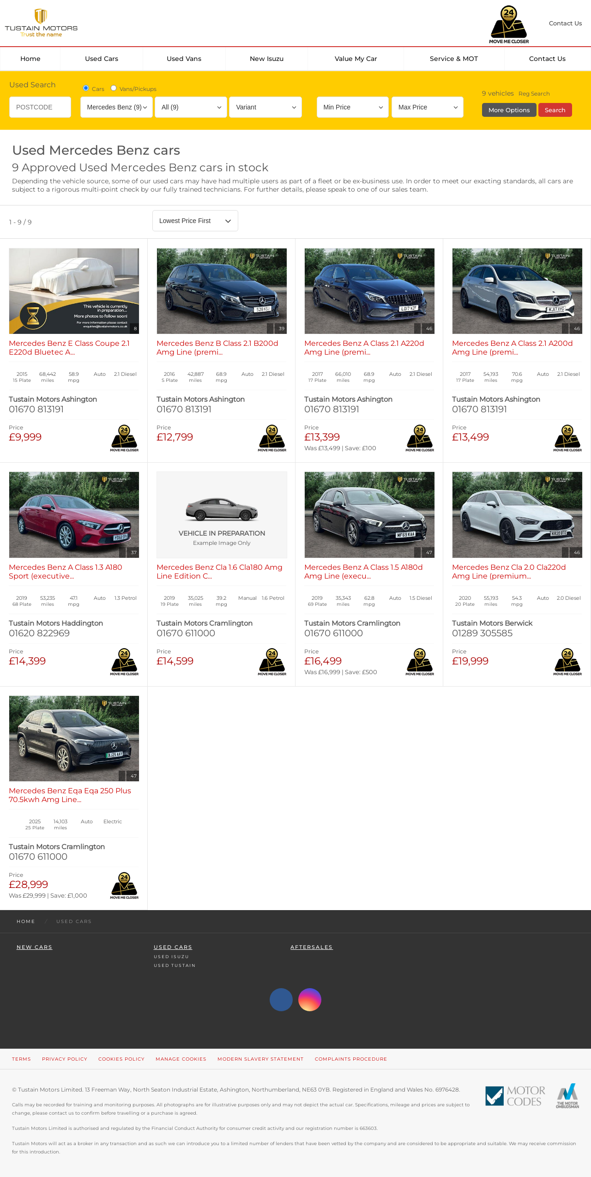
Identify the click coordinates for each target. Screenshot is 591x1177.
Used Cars (101, 58)
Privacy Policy (64, 1059)
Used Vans (184, 58)
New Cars (35, 947)
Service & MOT (454, 58)
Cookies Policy (121, 1059)
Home (30, 58)
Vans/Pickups (133, 88)
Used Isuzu (171, 956)
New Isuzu (266, 58)
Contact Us (547, 58)
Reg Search (534, 93)
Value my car (356, 58)
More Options (509, 110)
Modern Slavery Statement (260, 1059)
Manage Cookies (181, 1059)
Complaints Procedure (351, 1059)
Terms (21, 1059)
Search (555, 110)
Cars (92, 88)
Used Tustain (175, 965)
